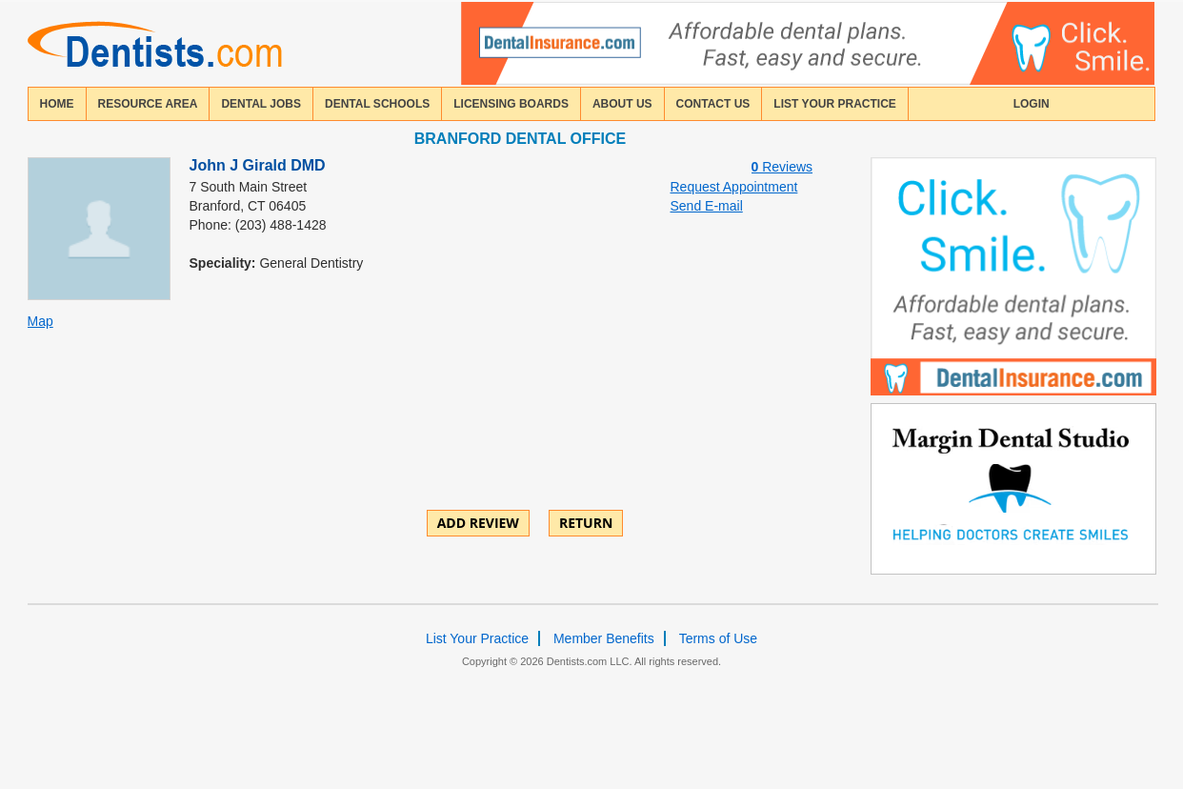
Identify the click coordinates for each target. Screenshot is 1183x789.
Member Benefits (603, 638)
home (57, 104)
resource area (148, 104)
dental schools (377, 104)
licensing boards (511, 104)
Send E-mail (707, 205)
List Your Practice (834, 104)
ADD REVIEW (478, 523)
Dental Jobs (261, 104)
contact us (713, 104)
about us (622, 104)
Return (585, 523)
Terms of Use (718, 638)
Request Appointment (734, 186)
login (1031, 104)
